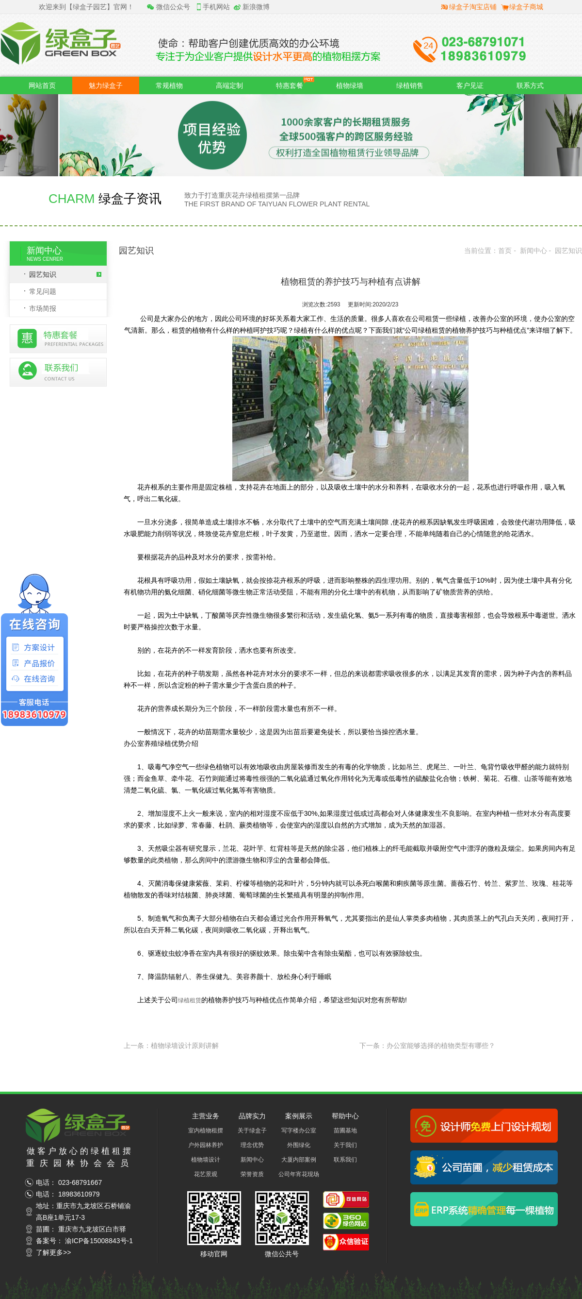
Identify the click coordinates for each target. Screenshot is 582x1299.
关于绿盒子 (252, 1130)
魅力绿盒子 (106, 85)
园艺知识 (65, 274)
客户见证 (470, 85)
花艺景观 (205, 1174)
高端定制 (229, 85)
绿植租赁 (189, 1000)
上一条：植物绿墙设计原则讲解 (171, 1045)
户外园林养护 (205, 1145)
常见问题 (42, 291)
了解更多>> (53, 1252)
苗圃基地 (345, 1130)
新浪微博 (256, 7)
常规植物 (169, 85)
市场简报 (42, 308)
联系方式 (530, 85)
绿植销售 (409, 85)
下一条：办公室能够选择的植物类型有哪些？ (427, 1045)
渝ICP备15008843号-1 (99, 1241)
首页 (505, 250)
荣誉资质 (252, 1174)
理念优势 (252, 1145)
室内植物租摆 (205, 1130)
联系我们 (345, 1159)
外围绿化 (298, 1145)
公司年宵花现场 (298, 1174)
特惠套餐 (295, 83)
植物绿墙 (349, 85)
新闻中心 (533, 250)
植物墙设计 (205, 1159)
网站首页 (42, 85)
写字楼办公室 (298, 1130)
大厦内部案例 (298, 1159)
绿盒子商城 (526, 7)
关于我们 (345, 1145)
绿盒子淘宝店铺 (473, 7)
